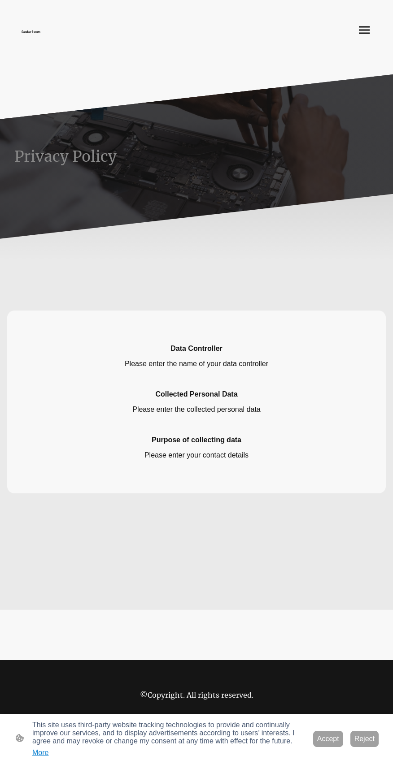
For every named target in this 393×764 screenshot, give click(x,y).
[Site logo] (60, 37)
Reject (364, 738)
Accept (328, 738)
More (40, 752)
